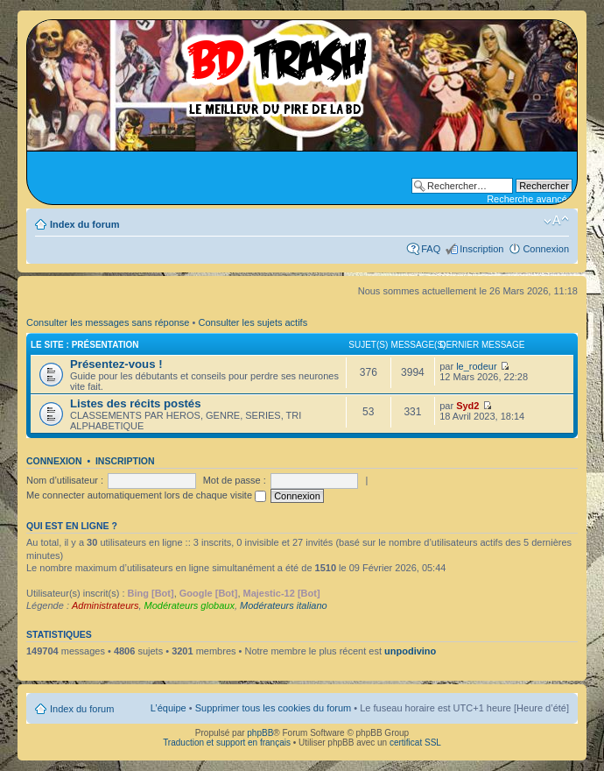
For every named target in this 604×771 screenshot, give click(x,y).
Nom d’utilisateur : (64, 480)
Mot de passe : (234, 480)
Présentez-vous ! (116, 364)
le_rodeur (476, 366)
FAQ (430, 249)
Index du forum (84, 224)
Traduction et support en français (227, 742)
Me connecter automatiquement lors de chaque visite (146, 495)
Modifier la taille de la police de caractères (556, 221)
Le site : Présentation (85, 345)
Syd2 (467, 405)
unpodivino (410, 651)
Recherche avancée (529, 199)
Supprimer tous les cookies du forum (273, 708)
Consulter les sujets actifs (252, 322)
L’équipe (168, 708)
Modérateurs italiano (283, 605)
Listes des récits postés (135, 403)
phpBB (260, 733)
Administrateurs (105, 605)
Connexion (546, 249)
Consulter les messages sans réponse (107, 322)
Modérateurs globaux (189, 605)
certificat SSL (415, 742)
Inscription (481, 249)
